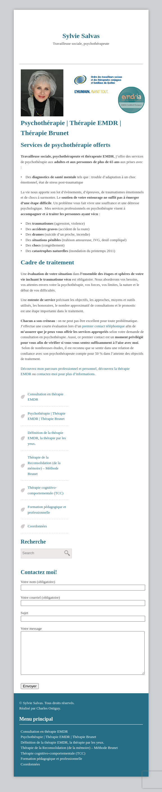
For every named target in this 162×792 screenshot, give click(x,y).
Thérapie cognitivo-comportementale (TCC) (45, 490)
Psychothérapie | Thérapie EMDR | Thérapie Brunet (46, 416)
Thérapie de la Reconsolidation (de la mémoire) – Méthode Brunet (44, 465)
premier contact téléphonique (103, 326)
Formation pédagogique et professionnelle (47, 509)
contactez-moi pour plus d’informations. (66, 374)
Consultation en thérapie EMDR (45, 397)
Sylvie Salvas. (33, 711)
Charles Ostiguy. (48, 717)
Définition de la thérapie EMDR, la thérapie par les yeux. (47, 438)
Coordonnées (37, 526)
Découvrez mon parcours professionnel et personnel (59, 368)
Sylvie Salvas (81, 35)
